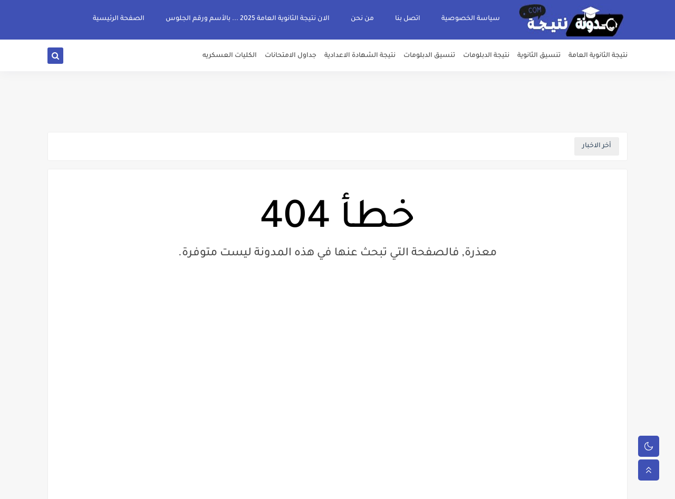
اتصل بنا (407, 19)
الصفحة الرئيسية (118, 19)
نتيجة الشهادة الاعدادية (360, 56)
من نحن (362, 19)
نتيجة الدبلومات (486, 56)
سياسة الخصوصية (470, 19)
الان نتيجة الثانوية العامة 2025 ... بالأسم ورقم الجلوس (248, 19)
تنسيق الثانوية (539, 56)
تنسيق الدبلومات (429, 56)
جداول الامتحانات (290, 56)
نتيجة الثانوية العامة (598, 56)
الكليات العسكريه (229, 56)
